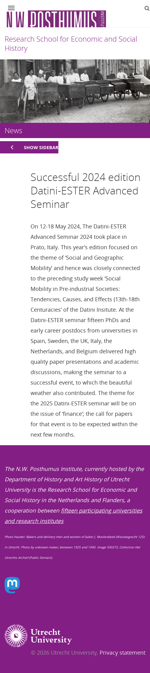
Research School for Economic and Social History (71, 43)
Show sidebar (41, 147)
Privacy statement (122, 652)
